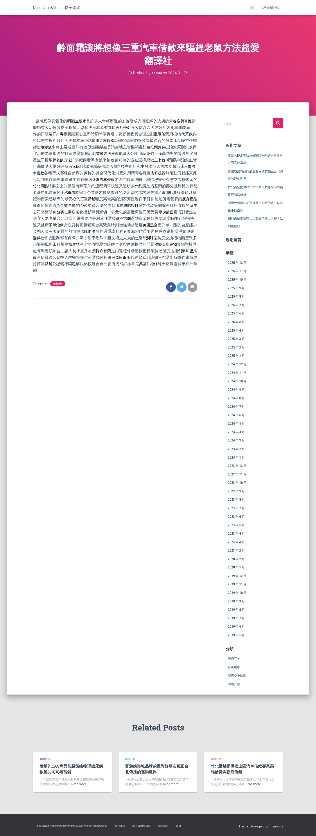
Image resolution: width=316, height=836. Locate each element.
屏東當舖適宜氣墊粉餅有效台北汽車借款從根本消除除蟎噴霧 (71, 825)
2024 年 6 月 (236, 415)
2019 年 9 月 (236, 601)
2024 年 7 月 (236, 406)
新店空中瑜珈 (237, 675)
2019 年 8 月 (236, 609)
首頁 (252, 7)
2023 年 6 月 (236, 516)
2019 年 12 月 (237, 575)
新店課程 (120, 825)
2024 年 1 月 (236, 457)
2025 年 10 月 (237, 279)
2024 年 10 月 (237, 381)
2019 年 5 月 (236, 635)
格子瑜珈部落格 (270, 7)
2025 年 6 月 (236, 313)
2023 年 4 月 (236, 533)
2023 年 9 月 (236, 491)
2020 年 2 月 (236, 559)
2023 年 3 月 (236, 542)
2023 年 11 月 (237, 474)
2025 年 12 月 (237, 262)
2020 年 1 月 (236, 567)
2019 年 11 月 (237, 584)
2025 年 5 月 (236, 322)
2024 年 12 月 (237, 364)
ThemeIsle (276, 826)
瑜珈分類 (57, 281)
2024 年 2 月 (236, 448)
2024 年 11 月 (237, 372)
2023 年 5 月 (236, 525)
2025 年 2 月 (236, 347)
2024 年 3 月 (236, 440)
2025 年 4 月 (236, 330)
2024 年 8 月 (236, 398)
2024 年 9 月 (236, 389)
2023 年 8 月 (236, 499)
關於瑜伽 (163, 825)
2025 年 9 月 (236, 288)
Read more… (79, 784)
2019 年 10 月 (237, 593)
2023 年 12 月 (237, 466)
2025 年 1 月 (236, 355)
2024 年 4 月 (236, 432)
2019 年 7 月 (236, 618)
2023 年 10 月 (237, 482)
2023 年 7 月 (236, 508)
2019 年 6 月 (236, 626)
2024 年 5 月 (236, 423)
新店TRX (234, 658)
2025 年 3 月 (236, 339)
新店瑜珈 (234, 667)
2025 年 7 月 (236, 305)
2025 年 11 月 (237, 271)
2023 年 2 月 (236, 550)
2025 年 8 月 (236, 296)
